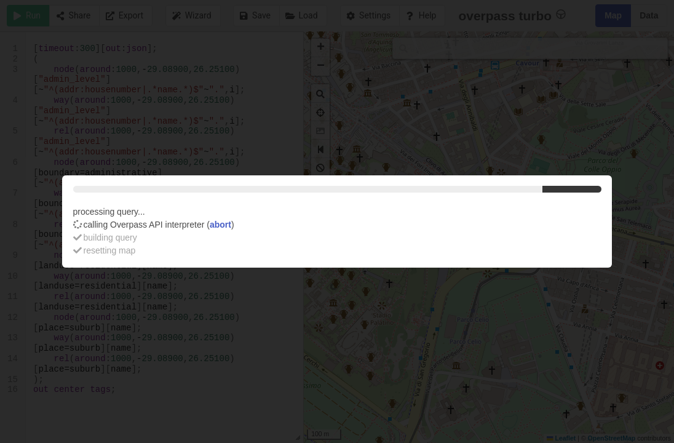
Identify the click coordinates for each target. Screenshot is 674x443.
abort (220, 224)
